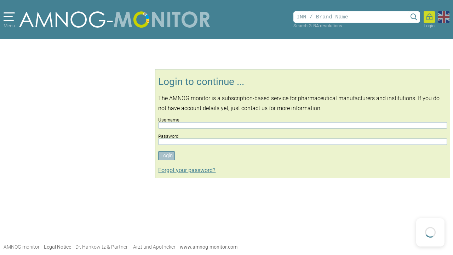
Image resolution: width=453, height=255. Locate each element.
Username (302, 123)
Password (302, 139)
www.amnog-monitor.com (208, 247)
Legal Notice (57, 247)
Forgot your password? (187, 170)
